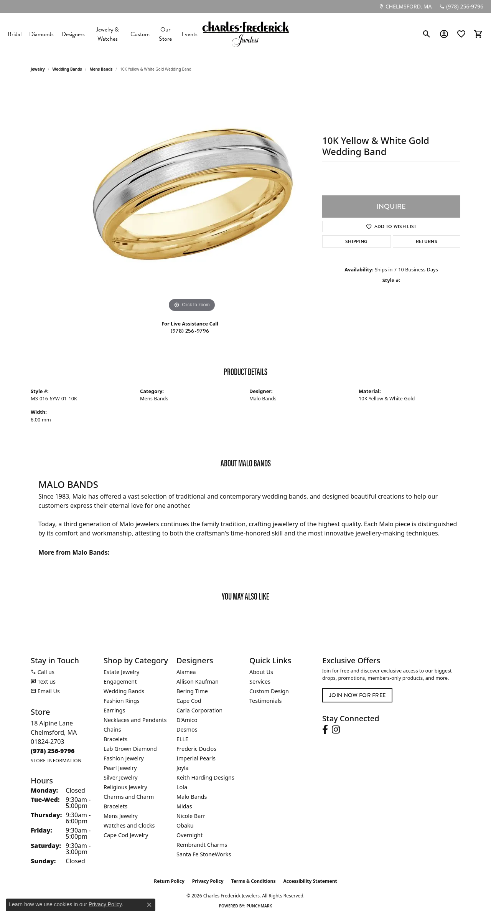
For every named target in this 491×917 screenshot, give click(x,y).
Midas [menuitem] (184, 806)
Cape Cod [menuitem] (188, 700)
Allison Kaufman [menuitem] (197, 681)
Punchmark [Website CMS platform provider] (259, 906)
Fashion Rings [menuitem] (122, 700)
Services (259, 681)
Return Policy (169, 881)
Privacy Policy (208, 881)
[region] (192, 199)
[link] (405, 6)
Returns (426, 241)
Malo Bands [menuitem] (191, 796)
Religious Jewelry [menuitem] (125, 787)
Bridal (14, 34)
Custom (140, 34)
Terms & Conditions (253, 881)
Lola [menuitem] (181, 787)
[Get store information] (56, 760)
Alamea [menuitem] (186, 672)
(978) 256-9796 (190, 331)
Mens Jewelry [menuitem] (121, 816)
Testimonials (265, 700)
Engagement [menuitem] (120, 681)
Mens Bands (100, 69)
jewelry (38, 69)
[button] (427, 34)
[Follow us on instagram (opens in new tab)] (336, 729)
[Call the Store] (53, 751)
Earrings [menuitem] (114, 710)
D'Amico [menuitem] (187, 720)
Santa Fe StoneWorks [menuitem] (203, 854)
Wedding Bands (67, 69)
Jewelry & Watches (107, 34)
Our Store (165, 34)
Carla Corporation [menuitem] (199, 710)
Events (189, 34)
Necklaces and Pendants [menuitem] (135, 720)
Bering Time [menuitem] (192, 691)
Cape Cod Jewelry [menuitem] (126, 835)
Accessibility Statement (310, 881)
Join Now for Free (357, 695)
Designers (73, 34)
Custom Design (269, 691)
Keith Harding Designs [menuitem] (205, 777)
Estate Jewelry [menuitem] (121, 672)
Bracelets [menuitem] (115, 739)
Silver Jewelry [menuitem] (121, 777)
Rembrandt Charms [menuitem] (201, 844)
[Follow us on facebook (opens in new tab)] (325, 729)
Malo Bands (263, 398)
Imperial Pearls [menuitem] (196, 758)
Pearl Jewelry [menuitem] (120, 768)
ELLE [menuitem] (182, 739)
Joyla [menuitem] (182, 768)
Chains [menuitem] (112, 729)
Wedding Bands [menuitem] (124, 691)
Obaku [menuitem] (185, 825)
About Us (261, 672)
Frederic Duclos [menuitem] (196, 748)
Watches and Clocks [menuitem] (129, 825)
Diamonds (41, 34)
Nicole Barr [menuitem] (190, 816)
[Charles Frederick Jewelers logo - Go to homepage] (245, 34)
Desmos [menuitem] (187, 729)
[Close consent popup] (149, 904)
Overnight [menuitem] (189, 835)
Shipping (356, 241)
